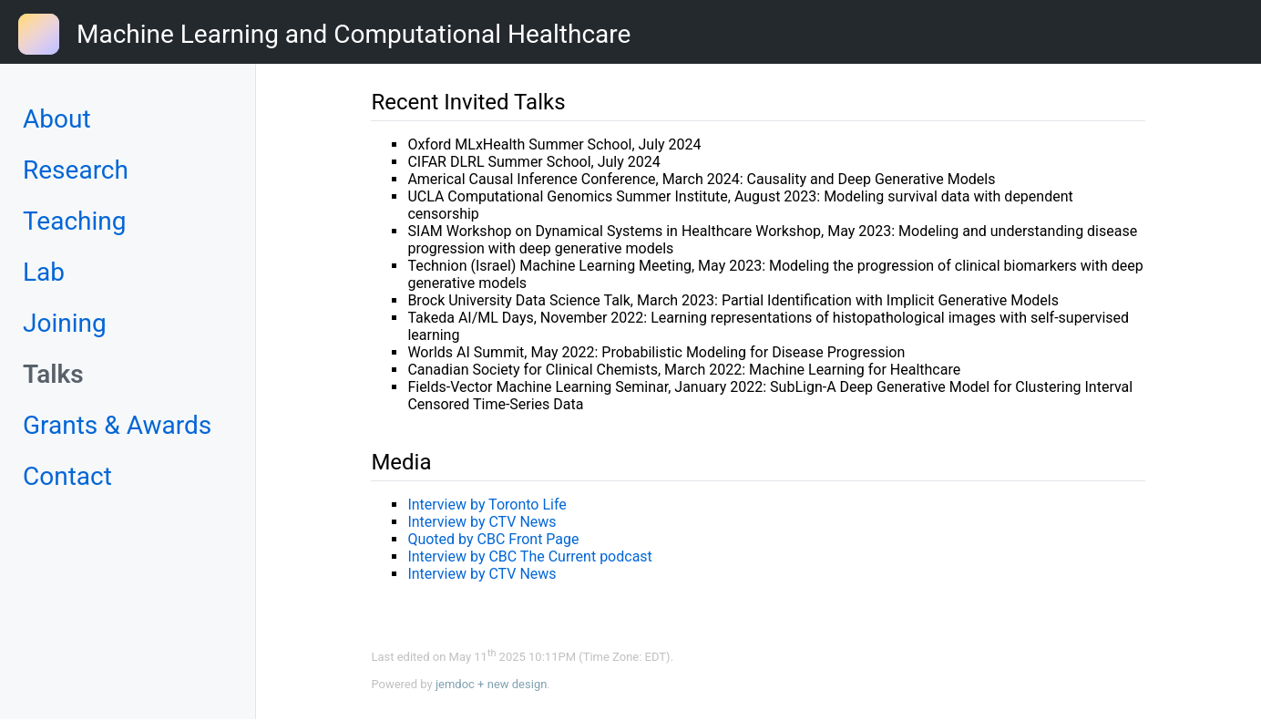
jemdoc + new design (491, 684)
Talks (53, 374)
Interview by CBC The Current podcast (529, 556)
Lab (44, 272)
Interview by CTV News (481, 521)
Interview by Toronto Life (486, 504)
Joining (65, 323)
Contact (67, 476)
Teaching (75, 221)
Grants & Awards (117, 425)
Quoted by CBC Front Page (493, 539)
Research (75, 170)
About (57, 119)
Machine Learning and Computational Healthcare (353, 34)
